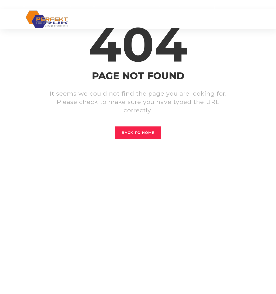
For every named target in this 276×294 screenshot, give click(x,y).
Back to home (138, 132)
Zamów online (234, 5)
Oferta (148, 19)
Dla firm (183, 19)
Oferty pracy (209, 19)
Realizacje (126, 19)
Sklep (165, 19)
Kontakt (235, 19)
